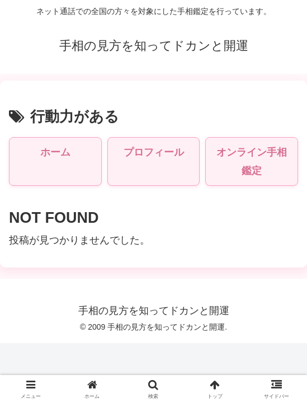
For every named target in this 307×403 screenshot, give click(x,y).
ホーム (55, 152)
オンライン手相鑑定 (251, 161)
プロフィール (154, 152)
